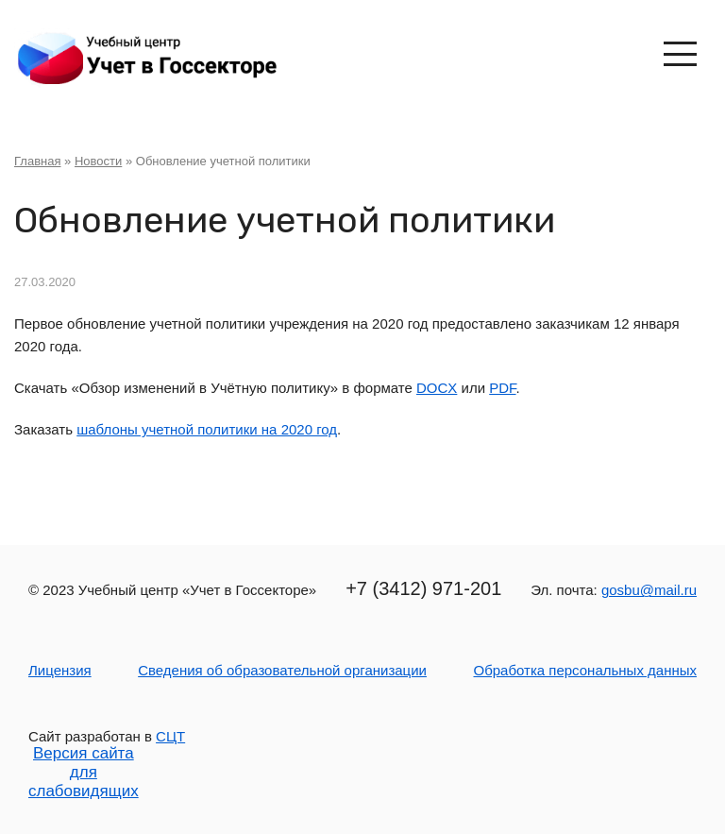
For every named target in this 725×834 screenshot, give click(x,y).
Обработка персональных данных (585, 670)
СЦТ (170, 736)
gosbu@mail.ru (649, 590)
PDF (502, 388)
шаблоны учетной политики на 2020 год (206, 429)
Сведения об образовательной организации (282, 670)
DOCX (436, 388)
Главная (37, 161)
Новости (98, 161)
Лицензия (60, 670)
